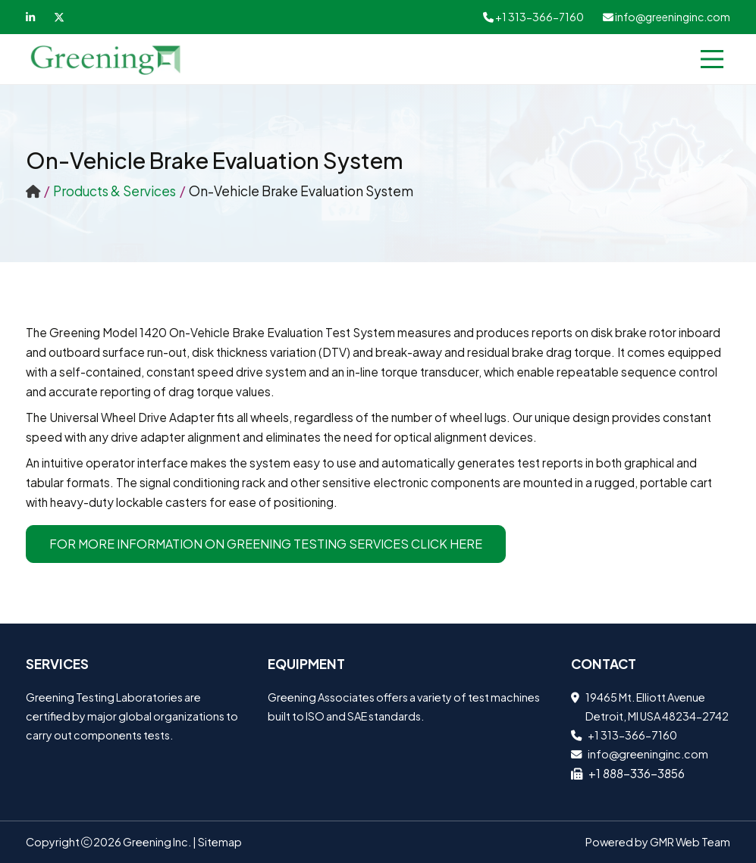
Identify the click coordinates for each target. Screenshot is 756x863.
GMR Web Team (690, 842)
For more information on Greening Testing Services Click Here (265, 544)
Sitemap (220, 842)
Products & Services (114, 191)
